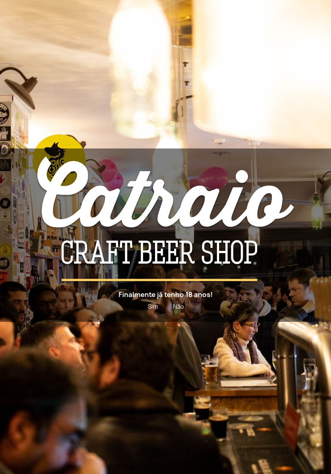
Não (178, 306)
